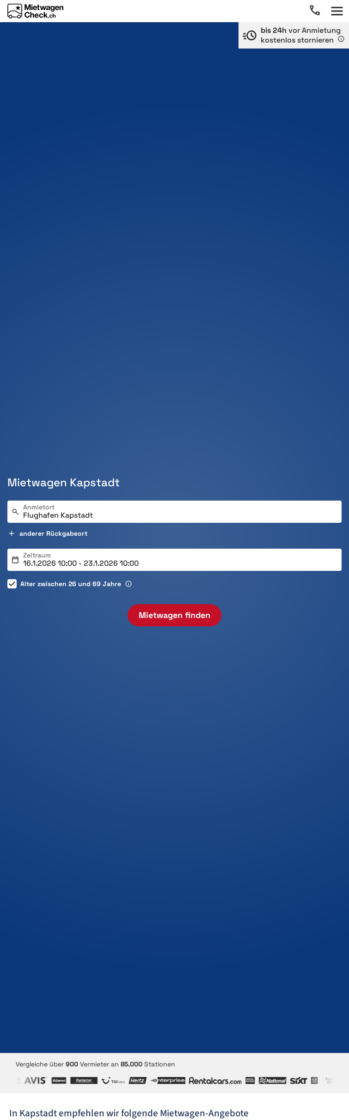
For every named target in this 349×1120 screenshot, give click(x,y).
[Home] (35, 11)
